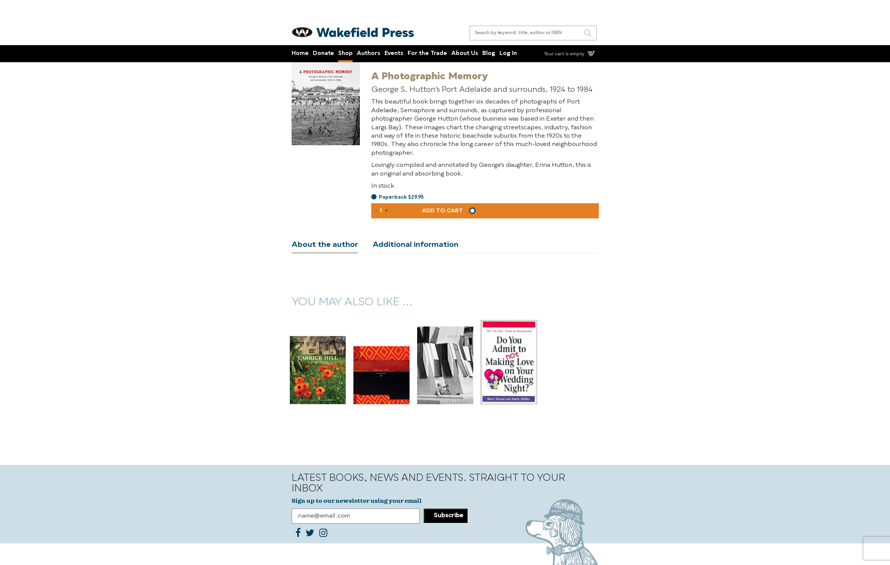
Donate (323, 53)
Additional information (415, 245)
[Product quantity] (381, 211)
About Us (464, 53)
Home (300, 53)
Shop (345, 53)
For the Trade (427, 53)
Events (394, 53)
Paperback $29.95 (401, 197)
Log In (508, 53)
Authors (368, 53)
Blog (488, 53)
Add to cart (442, 210)
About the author (325, 245)
